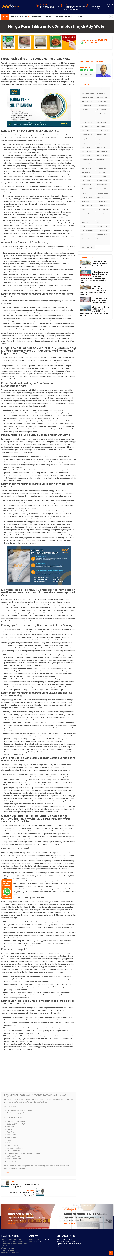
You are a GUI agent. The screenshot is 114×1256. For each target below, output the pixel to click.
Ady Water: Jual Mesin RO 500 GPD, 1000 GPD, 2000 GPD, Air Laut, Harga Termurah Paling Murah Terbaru (94, 311)
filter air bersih (102, 118)
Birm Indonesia (102, 101)
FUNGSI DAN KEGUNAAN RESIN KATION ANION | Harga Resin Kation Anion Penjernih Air (95, 265)
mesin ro (85, 193)
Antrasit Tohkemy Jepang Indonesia (88, 97)
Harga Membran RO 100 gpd (88, 139)
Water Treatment (103, 239)
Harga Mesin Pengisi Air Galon (103, 143)
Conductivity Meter (88, 106)
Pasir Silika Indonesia (103, 201)
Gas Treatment (87, 126)
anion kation (101, 93)
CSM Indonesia (102, 106)
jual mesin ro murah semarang (88, 172)
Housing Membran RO (88, 160)
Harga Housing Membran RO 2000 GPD (103, 126)
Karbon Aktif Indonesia (103, 176)
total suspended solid (103, 230)
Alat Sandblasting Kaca (88, 93)
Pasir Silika (85, 201)
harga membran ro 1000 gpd (103, 139)
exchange (85, 114)
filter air (84, 118)
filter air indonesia (88, 122)
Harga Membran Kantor (103, 135)
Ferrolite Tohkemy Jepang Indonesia (103, 114)
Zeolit (99, 243)
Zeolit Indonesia (87, 247)
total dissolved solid (88, 230)
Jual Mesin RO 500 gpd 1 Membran (88, 168)
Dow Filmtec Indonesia (103, 110)
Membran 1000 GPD (88, 189)
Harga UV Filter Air (88, 156)
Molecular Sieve (102, 193)
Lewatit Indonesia (88, 180)
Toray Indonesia (102, 226)
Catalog (6, 1172)
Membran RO (36, 17)
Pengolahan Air (87, 205)
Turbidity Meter (102, 235)
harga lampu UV (102, 131)
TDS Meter (85, 226)
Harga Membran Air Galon (88, 135)
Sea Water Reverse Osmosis (103, 218)
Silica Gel (85, 222)
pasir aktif (100, 197)
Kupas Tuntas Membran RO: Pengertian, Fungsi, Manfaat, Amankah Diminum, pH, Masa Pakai (93, 290)
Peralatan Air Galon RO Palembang (103, 205)
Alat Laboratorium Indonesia (103, 89)
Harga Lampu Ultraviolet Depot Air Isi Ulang (88, 131)
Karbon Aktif (101, 172)
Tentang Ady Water (19, 17)
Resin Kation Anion (103, 210)
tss (82, 235)
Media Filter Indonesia (103, 185)
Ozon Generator (87, 197)
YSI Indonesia (86, 243)
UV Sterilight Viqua (88, 239)
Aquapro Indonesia (103, 97)
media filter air (87, 185)
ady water (85, 89)
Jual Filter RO (86, 164)
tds (98, 222)
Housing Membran (103, 156)
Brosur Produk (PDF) (63, 17)
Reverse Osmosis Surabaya (88, 218)
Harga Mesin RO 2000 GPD (88, 147)
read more (13, 1215)
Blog (48, 17)
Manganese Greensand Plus (103, 180)
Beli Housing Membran (88, 101)
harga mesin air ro (88, 143)
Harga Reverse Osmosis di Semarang (103, 151)
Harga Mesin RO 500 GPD (103, 147)
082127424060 (8, 1240)
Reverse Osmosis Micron (103, 214)
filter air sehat (101, 122)
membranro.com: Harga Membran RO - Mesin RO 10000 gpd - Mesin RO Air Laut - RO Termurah (47, 1253)
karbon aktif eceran (88, 176)
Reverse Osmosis (88, 214)
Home (5, 17)
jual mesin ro (101, 164)
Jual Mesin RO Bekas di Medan (103, 168)
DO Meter (85, 110)
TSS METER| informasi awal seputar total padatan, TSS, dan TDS (101, 301)
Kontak (79, 17)
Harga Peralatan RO (88, 151)
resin (83, 210)
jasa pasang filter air (103, 160)
